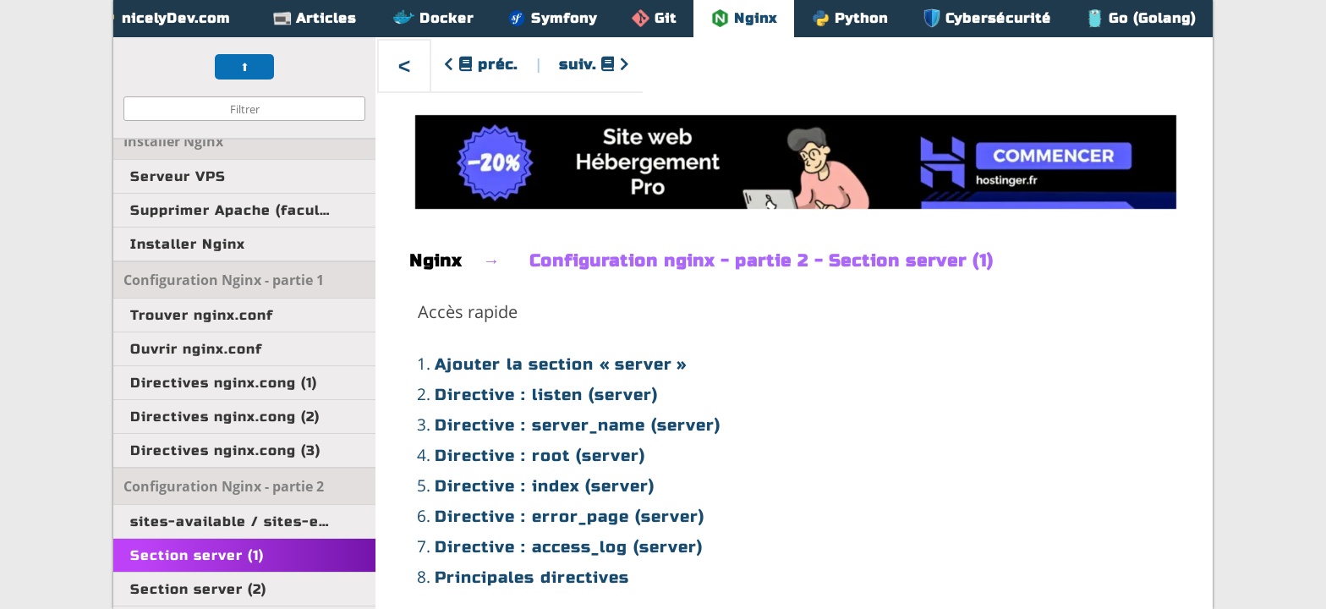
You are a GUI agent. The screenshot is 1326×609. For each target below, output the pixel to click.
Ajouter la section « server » (561, 364)
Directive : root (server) (540, 455)
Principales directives (532, 577)
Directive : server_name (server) (578, 425)
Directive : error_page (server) (569, 516)
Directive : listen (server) (546, 394)
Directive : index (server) (545, 486)
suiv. (594, 65)
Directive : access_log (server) (569, 547)
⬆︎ (244, 67)
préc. (481, 65)
